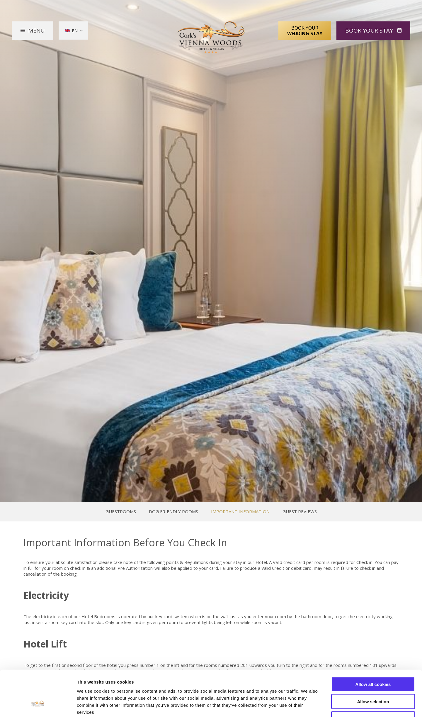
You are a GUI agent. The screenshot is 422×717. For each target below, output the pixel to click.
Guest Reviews (300, 511)
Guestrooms (121, 511)
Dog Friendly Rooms (173, 511)
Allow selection (373, 662)
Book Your (304, 30)
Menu (36, 30)
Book (369, 30)
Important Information (240, 511)
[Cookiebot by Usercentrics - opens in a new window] (38, 705)
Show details (307, 705)
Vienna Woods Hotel (211, 37)
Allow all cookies (373, 645)
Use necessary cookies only (373, 679)
